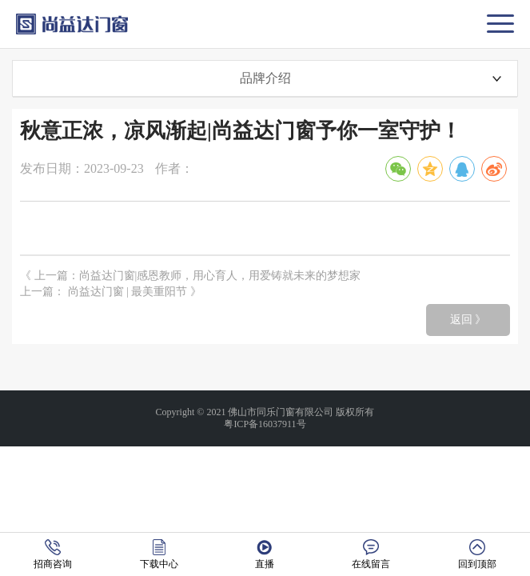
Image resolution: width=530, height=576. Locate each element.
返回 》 (468, 320)
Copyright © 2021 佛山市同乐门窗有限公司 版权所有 (265, 412)
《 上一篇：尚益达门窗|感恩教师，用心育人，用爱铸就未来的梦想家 (190, 276)
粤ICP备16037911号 (264, 424)
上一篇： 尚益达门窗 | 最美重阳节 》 (110, 292)
